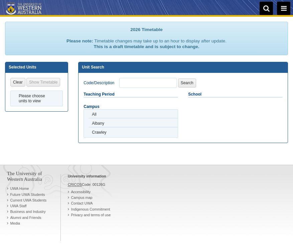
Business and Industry (27, 212)
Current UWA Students (28, 200)
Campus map (81, 198)
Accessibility (81, 192)
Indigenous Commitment (90, 209)
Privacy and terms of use (91, 215)
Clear (18, 82)
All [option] (94, 114)
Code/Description (99, 83)
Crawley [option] (99, 132)
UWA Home (19, 188)
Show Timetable (43, 82)
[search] (266, 8)
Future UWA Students (27, 195)
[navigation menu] (283, 8)
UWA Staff (18, 206)
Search (187, 83)
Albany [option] (98, 123)
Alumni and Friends (25, 218)
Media (15, 223)
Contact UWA (82, 203)
